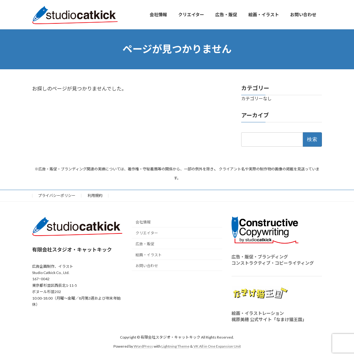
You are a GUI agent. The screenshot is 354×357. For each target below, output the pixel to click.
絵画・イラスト (149, 254)
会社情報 (143, 222)
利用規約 (95, 195)
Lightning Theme (175, 346)
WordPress (143, 346)
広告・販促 (145, 244)
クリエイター (147, 233)
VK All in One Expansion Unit (217, 346)
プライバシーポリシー (56, 195)
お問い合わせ (147, 265)
